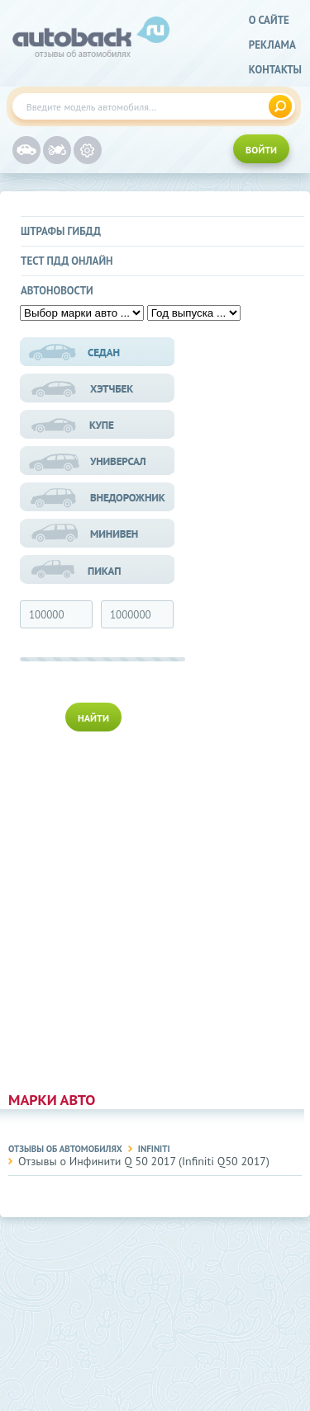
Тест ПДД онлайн (67, 261)
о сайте (269, 20)
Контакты (275, 70)
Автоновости (57, 291)
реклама (272, 45)
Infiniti (154, 1149)
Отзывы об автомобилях (65, 1149)
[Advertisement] (98, 908)
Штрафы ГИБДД (61, 231)
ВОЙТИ (261, 149)
